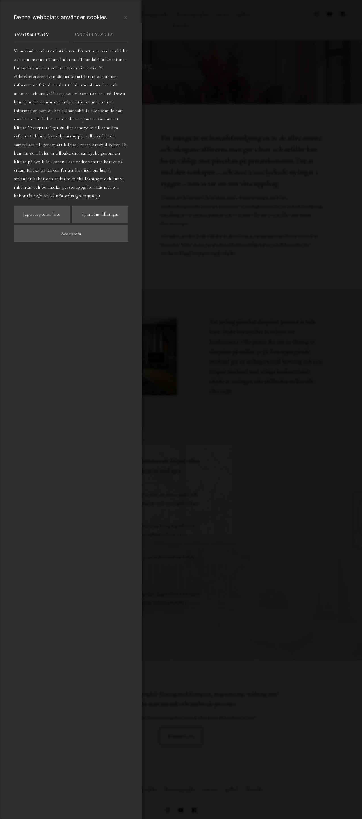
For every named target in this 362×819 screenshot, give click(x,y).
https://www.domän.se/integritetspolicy (64, 196)
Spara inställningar (100, 214)
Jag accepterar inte (41, 214)
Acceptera (71, 233)
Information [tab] (32, 34)
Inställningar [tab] (94, 34)
